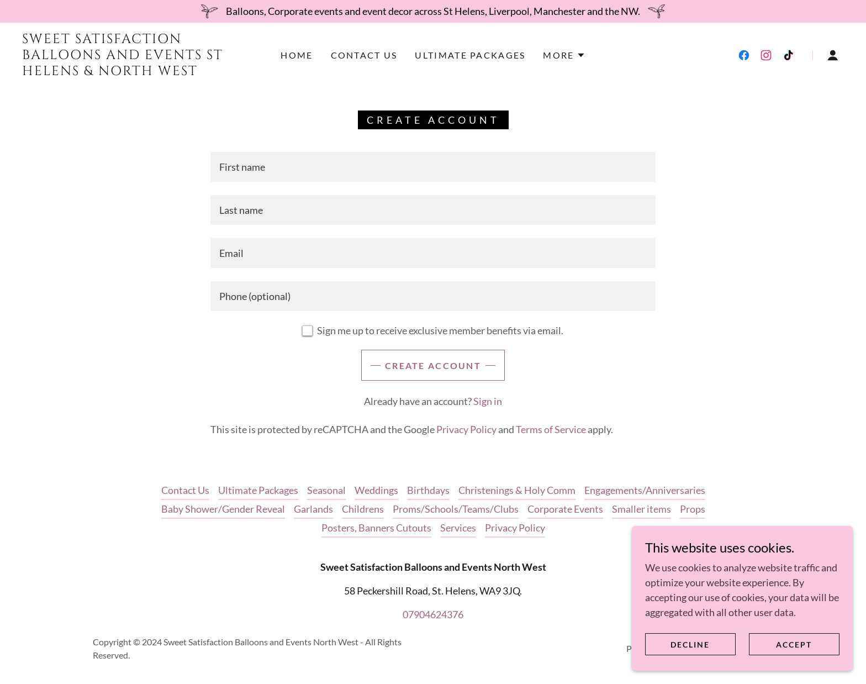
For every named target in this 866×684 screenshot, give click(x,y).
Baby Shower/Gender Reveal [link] (223, 509)
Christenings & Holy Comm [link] (516, 490)
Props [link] (692, 509)
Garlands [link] (313, 509)
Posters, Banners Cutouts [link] (376, 528)
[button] (564, 55)
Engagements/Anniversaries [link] (644, 490)
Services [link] (458, 528)
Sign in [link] (487, 401)
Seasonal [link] (326, 490)
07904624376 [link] (433, 614)
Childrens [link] (363, 509)
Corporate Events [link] (565, 509)
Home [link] (297, 55)
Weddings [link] (376, 490)
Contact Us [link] (364, 55)
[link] (136, 71)
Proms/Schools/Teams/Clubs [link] (456, 509)
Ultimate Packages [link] (470, 55)
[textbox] (432, 167)
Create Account (433, 365)
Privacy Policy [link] (466, 429)
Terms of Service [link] (551, 429)
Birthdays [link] (428, 490)
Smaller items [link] (641, 509)
